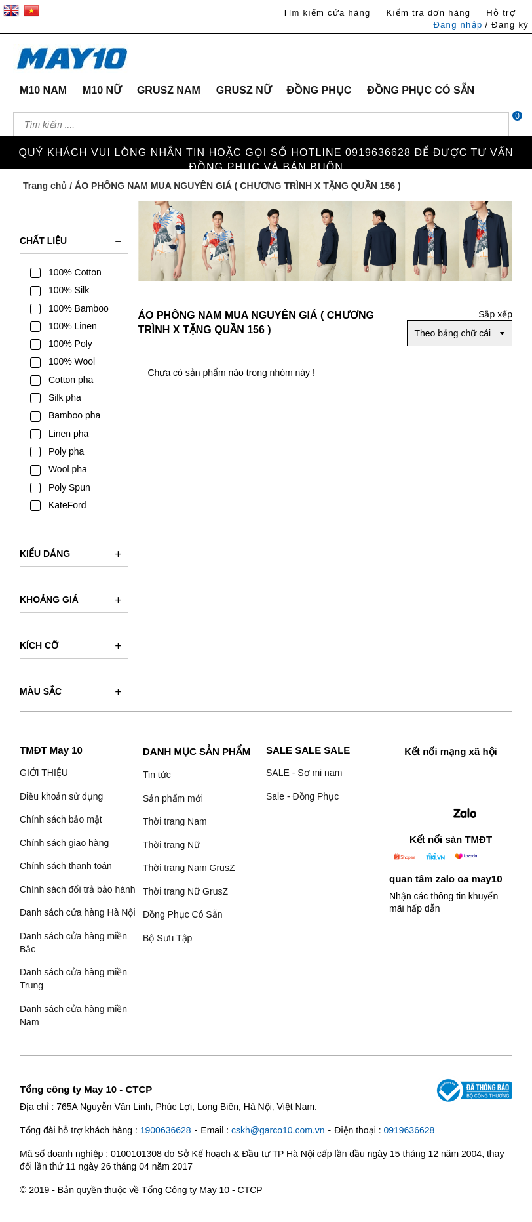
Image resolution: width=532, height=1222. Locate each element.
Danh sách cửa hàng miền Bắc (73, 942)
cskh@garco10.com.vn (278, 1130)
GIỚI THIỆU (44, 772)
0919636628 (408, 1130)
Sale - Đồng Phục (302, 796)
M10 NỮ (102, 90)
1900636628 (165, 1130)
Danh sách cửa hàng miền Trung (73, 978)
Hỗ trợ (501, 13)
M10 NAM (43, 90)
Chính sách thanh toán (66, 866)
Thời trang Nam (175, 821)
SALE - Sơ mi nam (304, 772)
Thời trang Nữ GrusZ (185, 891)
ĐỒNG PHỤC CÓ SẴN (420, 90)
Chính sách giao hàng (64, 843)
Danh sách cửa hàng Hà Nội (78, 912)
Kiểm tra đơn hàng (428, 13)
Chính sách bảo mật (61, 819)
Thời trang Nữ (171, 845)
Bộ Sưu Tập (167, 938)
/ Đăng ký (507, 25)
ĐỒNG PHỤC (319, 90)
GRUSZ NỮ (243, 90)
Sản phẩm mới (173, 798)
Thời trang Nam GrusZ (189, 868)
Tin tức (157, 774)
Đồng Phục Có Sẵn (183, 914)
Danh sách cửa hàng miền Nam (73, 1015)
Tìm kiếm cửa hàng (326, 13)
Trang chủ (45, 185)
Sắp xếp (495, 314)
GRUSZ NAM (168, 90)
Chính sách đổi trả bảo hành (78, 889)
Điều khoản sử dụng (61, 796)
